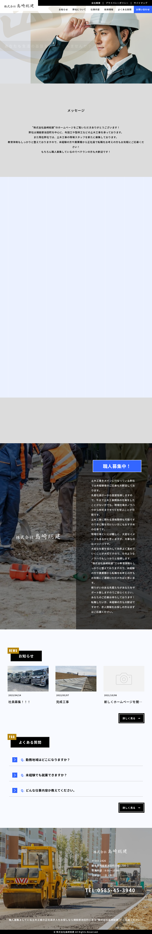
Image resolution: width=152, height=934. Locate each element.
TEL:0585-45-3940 (110, 890)
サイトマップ (140, 2)
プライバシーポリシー (117, 2)
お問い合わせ (143, 9)
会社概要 (95, 2)
